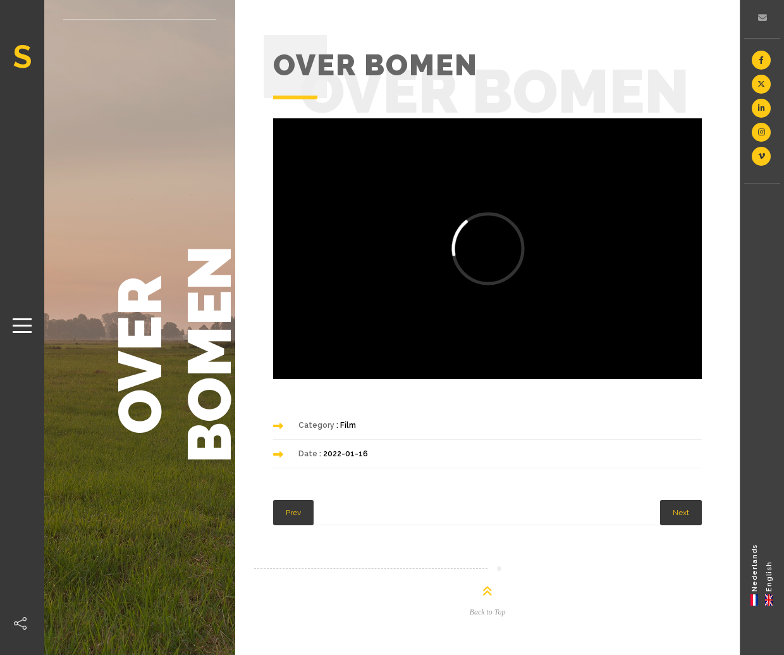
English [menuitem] (769, 576)
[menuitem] (754, 574)
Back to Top (488, 612)
